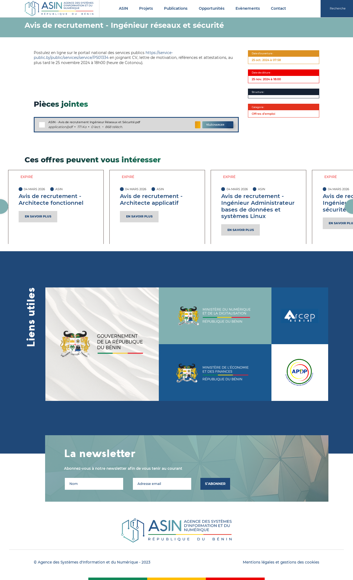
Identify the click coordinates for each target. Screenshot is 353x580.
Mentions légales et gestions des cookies (281, 562)
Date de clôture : (261, 72)
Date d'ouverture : (262, 53)
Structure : (258, 91)
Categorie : (258, 107)
